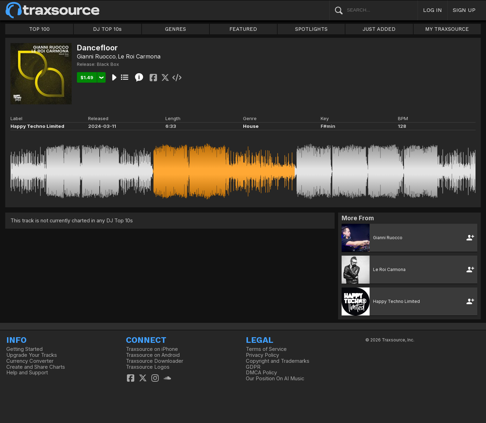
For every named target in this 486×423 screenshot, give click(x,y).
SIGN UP (464, 10)
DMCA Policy (261, 372)
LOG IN (432, 10)
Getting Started (24, 349)
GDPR (253, 367)
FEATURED (243, 29)
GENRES (175, 29)
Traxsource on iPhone (152, 349)
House (251, 126)
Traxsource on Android (153, 355)
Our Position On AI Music (275, 378)
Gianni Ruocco (96, 56)
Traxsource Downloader (154, 361)
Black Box (108, 64)
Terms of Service (266, 349)
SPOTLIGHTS (311, 29)
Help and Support (27, 372)
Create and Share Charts (35, 367)
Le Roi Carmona (139, 56)
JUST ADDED (379, 29)
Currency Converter (29, 361)
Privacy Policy (262, 355)
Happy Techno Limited (37, 126)
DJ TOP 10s (107, 29)
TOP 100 (39, 29)
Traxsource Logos (148, 367)
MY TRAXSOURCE (447, 29)
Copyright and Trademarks (277, 361)
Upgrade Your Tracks (31, 355)
